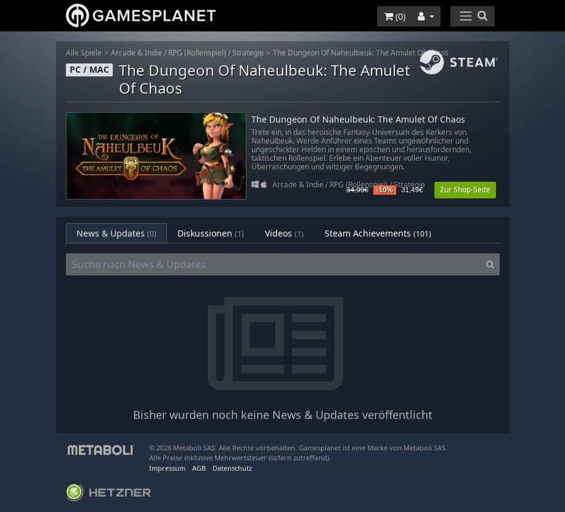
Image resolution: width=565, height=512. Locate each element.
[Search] (490, 264)
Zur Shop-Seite (465, 189)
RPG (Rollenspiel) (197, 52)
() (394, 16)
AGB (199, 468)
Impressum (167, 468)
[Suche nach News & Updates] (273, 264)
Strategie (248, 52)
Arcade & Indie (136, 52)
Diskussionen (210, 233)
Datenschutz (232, 468)
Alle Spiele (84, 52)
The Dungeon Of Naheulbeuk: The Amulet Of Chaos (361, 52)
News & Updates (116, 233)
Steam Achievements (378, 233)
